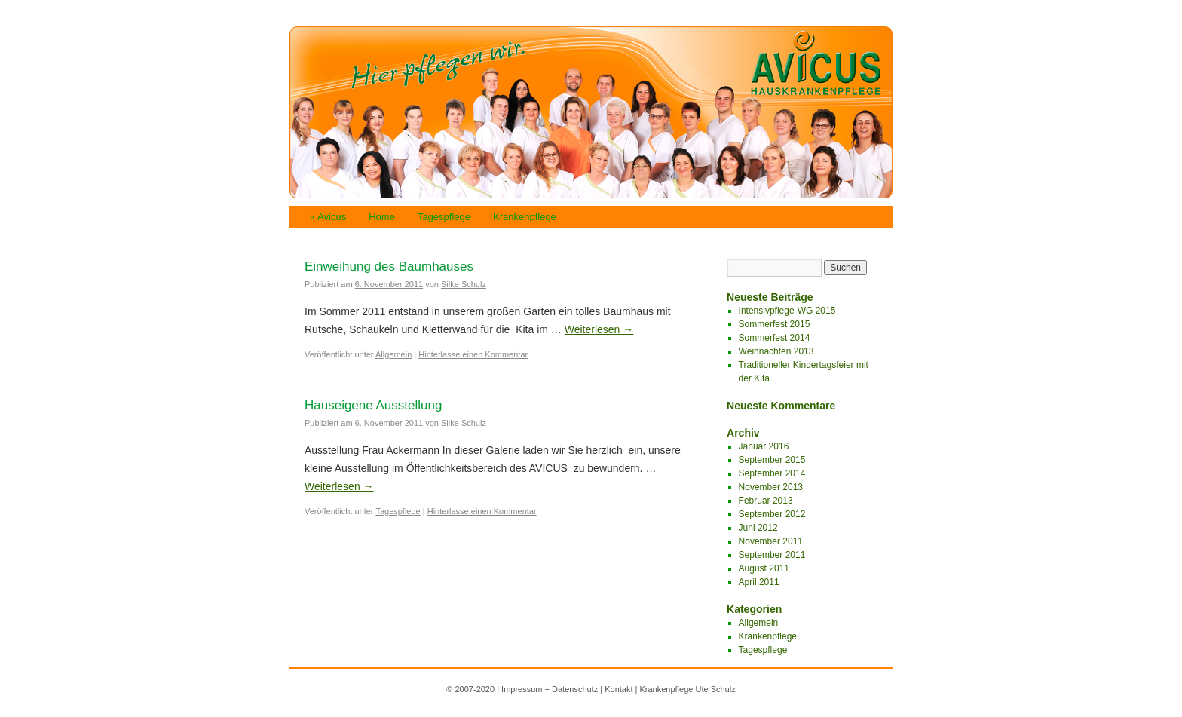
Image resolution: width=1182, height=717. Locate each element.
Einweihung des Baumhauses (389, 266)
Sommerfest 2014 (774, 337)
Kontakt (618, 689)
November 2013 (771, 487)
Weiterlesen (599, 329)
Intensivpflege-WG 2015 (787, 310)
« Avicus (328, 216)
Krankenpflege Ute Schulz (687, 689)
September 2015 (772, 460)
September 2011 (772, 555)
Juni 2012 (758, 527)
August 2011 (764, 568)
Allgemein (393, 354)
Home (382, 216)
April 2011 (759, 582)
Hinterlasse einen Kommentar (473, 354)
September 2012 (772, 514)
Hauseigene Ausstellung (373, 405)
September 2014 (772, 473)
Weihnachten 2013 (776, 351)
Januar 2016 (764, 446)
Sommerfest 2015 (774, 324)
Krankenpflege (524, 216)
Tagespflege (444, 216)
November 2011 (771, 541)
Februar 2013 (766, 500)
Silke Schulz (463, 284)
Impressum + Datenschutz (549, 689)
